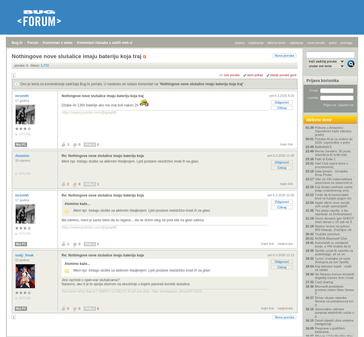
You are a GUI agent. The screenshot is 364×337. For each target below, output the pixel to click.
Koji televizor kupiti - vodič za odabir (333, 268)
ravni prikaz (255, 75)
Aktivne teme (319, 119)
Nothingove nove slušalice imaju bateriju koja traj (201, 84)
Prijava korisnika (322, 80)
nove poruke (316, 42)
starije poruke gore (283, 75)
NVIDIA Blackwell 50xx (331, 238)
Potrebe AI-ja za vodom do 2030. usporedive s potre (334, 140)
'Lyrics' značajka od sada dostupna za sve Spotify (332, 260)
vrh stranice (348, 328)
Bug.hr (17, 43)
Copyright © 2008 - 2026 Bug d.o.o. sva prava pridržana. (182, 335)
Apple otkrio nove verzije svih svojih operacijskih (332, 204)
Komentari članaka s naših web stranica (110, 43)
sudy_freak (25, 255)
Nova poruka (284, 55)
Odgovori (282, 102)
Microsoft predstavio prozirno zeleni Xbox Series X (334, 290)
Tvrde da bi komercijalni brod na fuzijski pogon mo (333, 196)
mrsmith (22, 96)
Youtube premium (327, 234)
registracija (256, 42)
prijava (239, 42)
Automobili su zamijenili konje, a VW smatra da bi (333, 244)
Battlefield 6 (323, 147)
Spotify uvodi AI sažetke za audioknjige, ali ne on (334, 252)
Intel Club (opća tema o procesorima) (331, 165)
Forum (32, 43)
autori (333, 42)
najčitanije (296, 42)
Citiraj (281, 108)
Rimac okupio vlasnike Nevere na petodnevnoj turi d (334, 301)
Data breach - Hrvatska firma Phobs (331, 173)
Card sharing (324, 282)
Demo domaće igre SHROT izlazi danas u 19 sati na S (334, 220)
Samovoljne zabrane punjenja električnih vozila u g (334, 312)
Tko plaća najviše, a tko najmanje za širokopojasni (333, 212)
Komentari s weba (58, 43)
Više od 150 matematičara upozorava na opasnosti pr (334, 180)
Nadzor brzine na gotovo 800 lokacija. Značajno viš (333, 227)
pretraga (346, 42)
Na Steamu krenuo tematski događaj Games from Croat (334, 275)
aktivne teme (276, 42)
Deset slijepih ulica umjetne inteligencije (334, 322)
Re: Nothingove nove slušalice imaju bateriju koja (103, 156)
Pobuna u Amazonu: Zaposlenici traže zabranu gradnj (333, 131)
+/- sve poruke (230, 75)
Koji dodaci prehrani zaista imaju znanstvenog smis (333, 188)
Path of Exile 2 (325, 159)
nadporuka (285, 243)
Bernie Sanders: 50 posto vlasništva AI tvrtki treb (333, 152)
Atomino (22, 156)
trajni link (286, 144)
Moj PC (21, 144)
